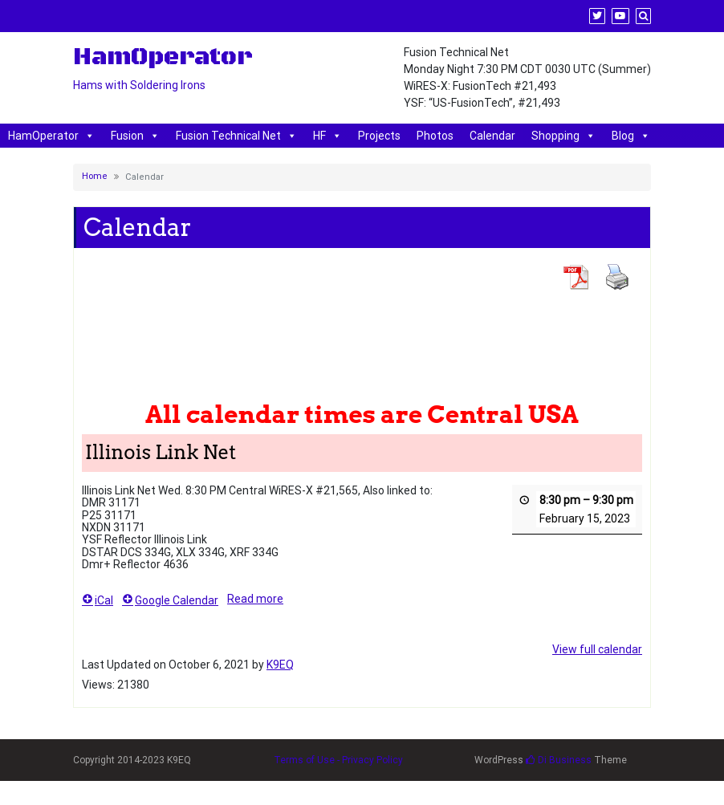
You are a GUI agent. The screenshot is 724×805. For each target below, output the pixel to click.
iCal (97, 599)
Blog (631, 136)
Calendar (492, 135)
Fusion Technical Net (236, 136)
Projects (379, 135)
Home (95, 176)
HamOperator (51, 136)
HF (327, 136)
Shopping (563, 136)
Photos (435, 135)
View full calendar (597, 649)
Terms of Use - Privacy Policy (338, 760)
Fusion (135, 136)
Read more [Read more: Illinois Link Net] (255, 598)
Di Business (559, 760)
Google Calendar (170, 599)
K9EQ (280, 664)
